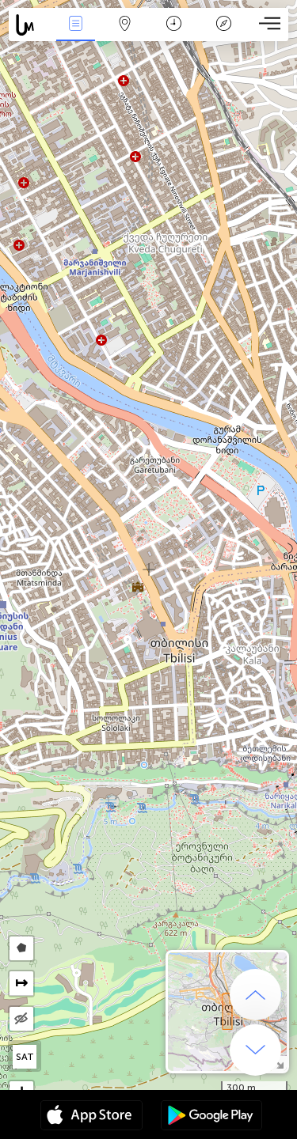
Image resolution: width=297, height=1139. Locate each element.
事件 (75, 25)
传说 (223, 25)
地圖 (125, 25)
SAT (25, 1056)
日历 (174, 25)
